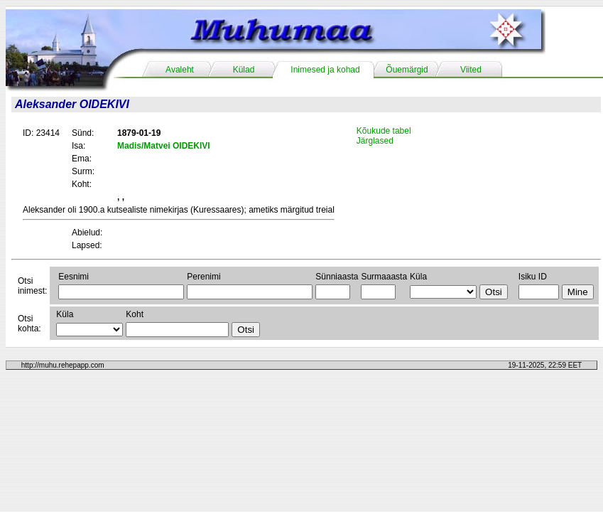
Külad (244, 70)
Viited (471, 70)
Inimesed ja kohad (324, 70)
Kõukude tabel (384, 131)
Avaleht (179, 70)
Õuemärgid (407, 70)
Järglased (375, 141)
